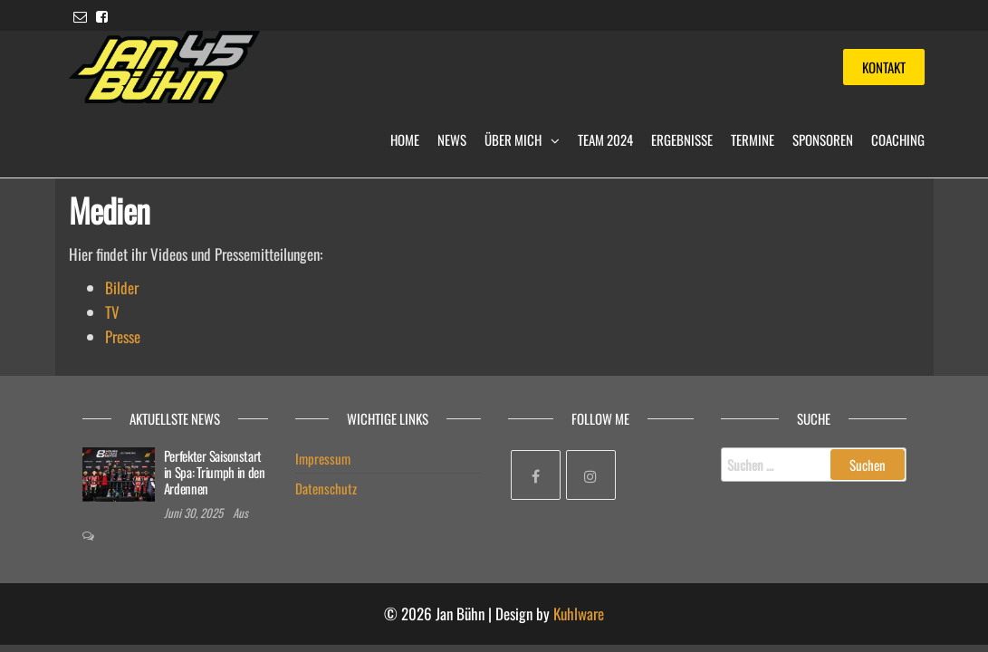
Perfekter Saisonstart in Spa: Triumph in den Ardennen (214, 472)
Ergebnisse (682, 139)
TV (112, 312)
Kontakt (884, 67)
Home (404, 139)
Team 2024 (605, 139)
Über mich (513, 139)
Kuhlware (578, 613)
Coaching (898, 139)
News (451, 139)
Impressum (322, 458)
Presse (122, 336)
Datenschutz (326, 488)
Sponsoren (822, 139)
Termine (752, 139)
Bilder (122, 287)
